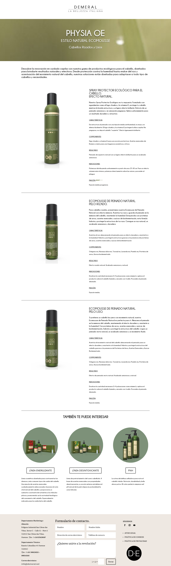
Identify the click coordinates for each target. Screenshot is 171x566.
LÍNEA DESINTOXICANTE (85, 470)
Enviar (111, 562)
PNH (130, 470)
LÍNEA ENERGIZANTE (40, 470)
